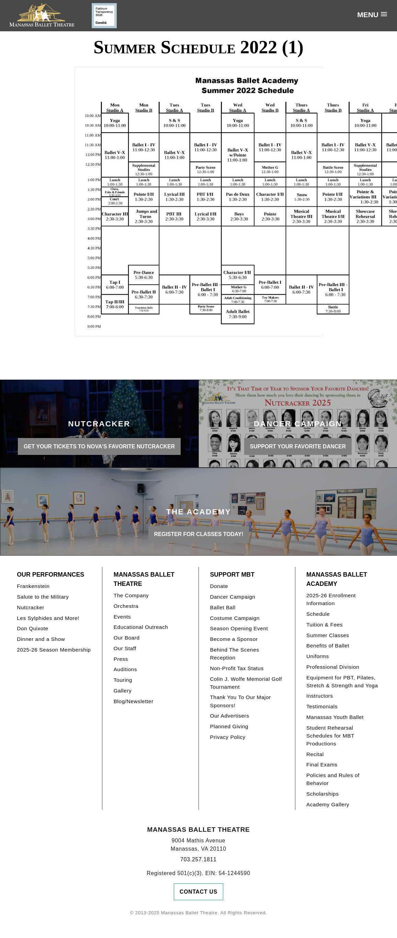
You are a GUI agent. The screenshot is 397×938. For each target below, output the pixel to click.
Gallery (123, 691)
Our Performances (50, 574)
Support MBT (232, 574)
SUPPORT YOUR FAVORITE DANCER (298, 446)
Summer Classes (327, 635)
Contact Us (198, 892)
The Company (131, 595)
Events (122, 617)
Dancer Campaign (232, 597)
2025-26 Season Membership (54, 650)
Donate (219, 586)
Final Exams (322, 764)
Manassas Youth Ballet (335, 717)
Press (121, 659)
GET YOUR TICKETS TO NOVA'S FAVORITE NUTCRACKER (99, 446)
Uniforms (317, 656)
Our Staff (125, 648)
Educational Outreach (141, 627)
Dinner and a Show (41, 639)
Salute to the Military (43, 597)
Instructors (319, 696)
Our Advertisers (229, 716)
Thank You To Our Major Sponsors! (240, 701)
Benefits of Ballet (327, 645)
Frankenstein (33, 586)
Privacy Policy (227, 737)
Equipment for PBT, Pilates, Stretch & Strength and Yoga (342, 681)
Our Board (127, 638)
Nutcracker (30, 607)
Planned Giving (229, 726)
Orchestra (126, 606)
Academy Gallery (327, 804)
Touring (123, 680)
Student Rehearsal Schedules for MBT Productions (330, 735)
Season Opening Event (239, 628)
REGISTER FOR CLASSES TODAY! (198, 534)
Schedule (318, 614)
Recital (315, 754)
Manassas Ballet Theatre (144, 579)
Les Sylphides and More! (48, 618)
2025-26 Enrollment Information (331, 599)
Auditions (125, 669)
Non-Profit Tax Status (236, 668)
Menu (367, 15)
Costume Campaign (235, 618)
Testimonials (322, 706)
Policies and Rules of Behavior (333, 779)
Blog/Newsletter (134, 701)
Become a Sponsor (234, 639)
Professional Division (332, 667)
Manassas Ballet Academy (336, 579)
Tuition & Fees (324, 625)
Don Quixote (32, 628)
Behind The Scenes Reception (234, 654)
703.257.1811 (198, 859)
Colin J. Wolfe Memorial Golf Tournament (246, 683)
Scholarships (322, 794)
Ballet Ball (222, 607)
